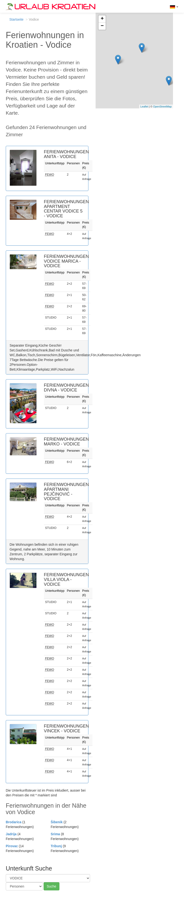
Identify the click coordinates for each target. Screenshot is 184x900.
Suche (51, 886)
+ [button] (102, 19)
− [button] (102, 26)
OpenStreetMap (162, 106)
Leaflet (144, 106)
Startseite (16, 19)
